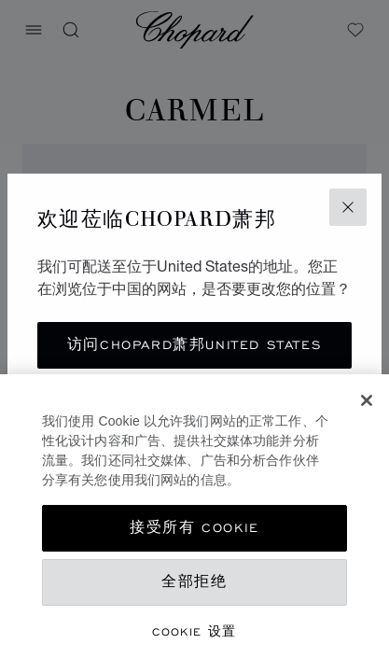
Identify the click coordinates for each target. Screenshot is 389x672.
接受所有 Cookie (194, 528)
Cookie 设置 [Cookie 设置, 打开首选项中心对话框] (194, 631)
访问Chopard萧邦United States (194, 345)
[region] (194, 523)
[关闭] (366, 400)
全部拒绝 (194, 582)
